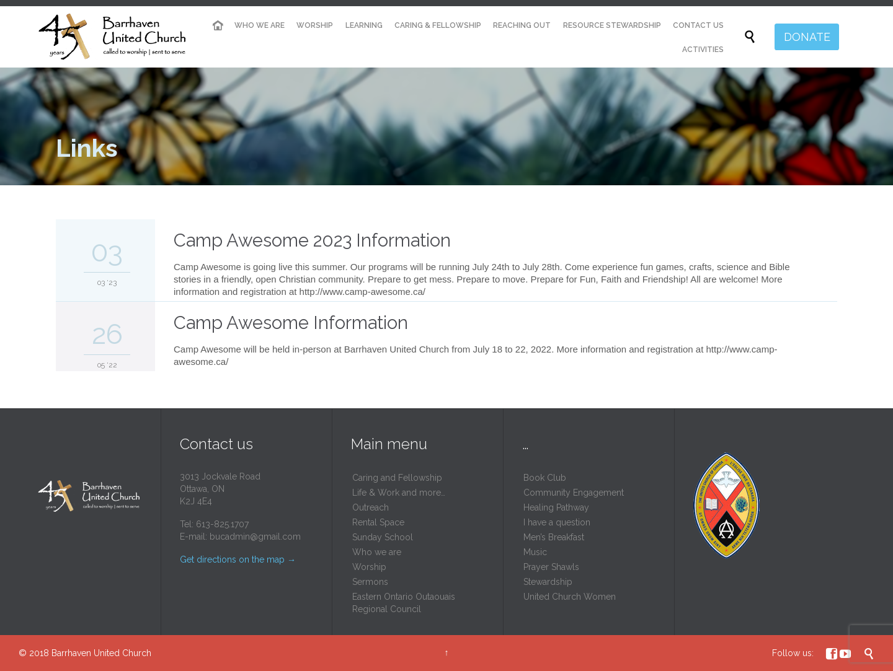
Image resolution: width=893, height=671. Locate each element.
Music (535, 552)
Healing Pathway (556, 507)
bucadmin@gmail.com (255, 537)
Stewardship (547, 582)
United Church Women (569, 597)
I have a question (556, 522)
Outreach (370, 507)
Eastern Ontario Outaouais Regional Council (403, 603)
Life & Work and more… (398, 493)
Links (87, 147)
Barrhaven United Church (101, 653)
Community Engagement (573, 493)
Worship (369, 567)
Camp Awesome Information (291, 322)
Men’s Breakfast (553, 537)
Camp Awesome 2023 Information (312, 240)
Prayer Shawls (551, 567)
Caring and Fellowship (397, 478)
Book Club (544, 478)
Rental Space (378, 522)
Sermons (370, 582)
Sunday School (382, 537)
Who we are (376, 552)
